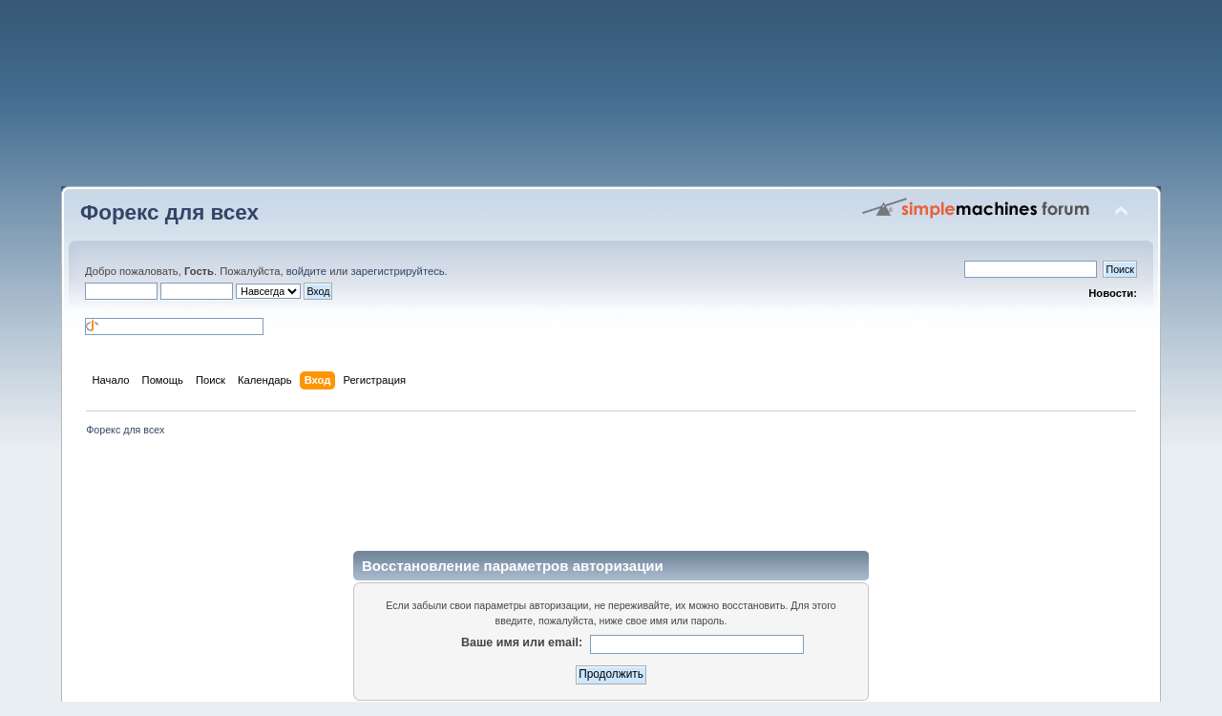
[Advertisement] (611, 100)
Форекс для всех (169, 212)
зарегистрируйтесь (397, 271)
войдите (306, 271)
